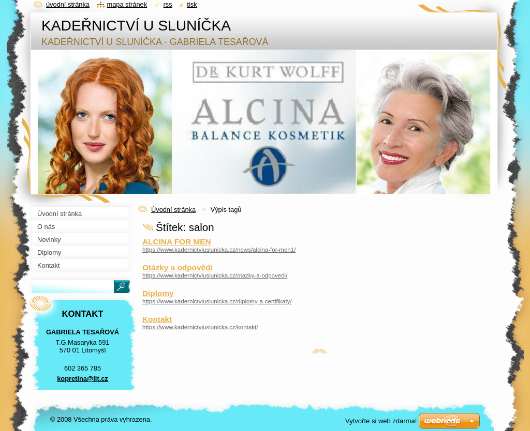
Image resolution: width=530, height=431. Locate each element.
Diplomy (158, 293)
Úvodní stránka (173, 209)
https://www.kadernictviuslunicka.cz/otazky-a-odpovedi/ (214, 275)
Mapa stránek (127, 4)
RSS (168, 4)
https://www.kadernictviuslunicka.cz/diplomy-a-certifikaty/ (217, 301)
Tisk (192, 4)
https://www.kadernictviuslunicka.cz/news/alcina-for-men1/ (219, 250)
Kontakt (157, 319)
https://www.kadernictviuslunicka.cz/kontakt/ (200, 327)
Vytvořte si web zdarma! (381, 421)
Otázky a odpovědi (177, 267)
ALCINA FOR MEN (176, 241)
